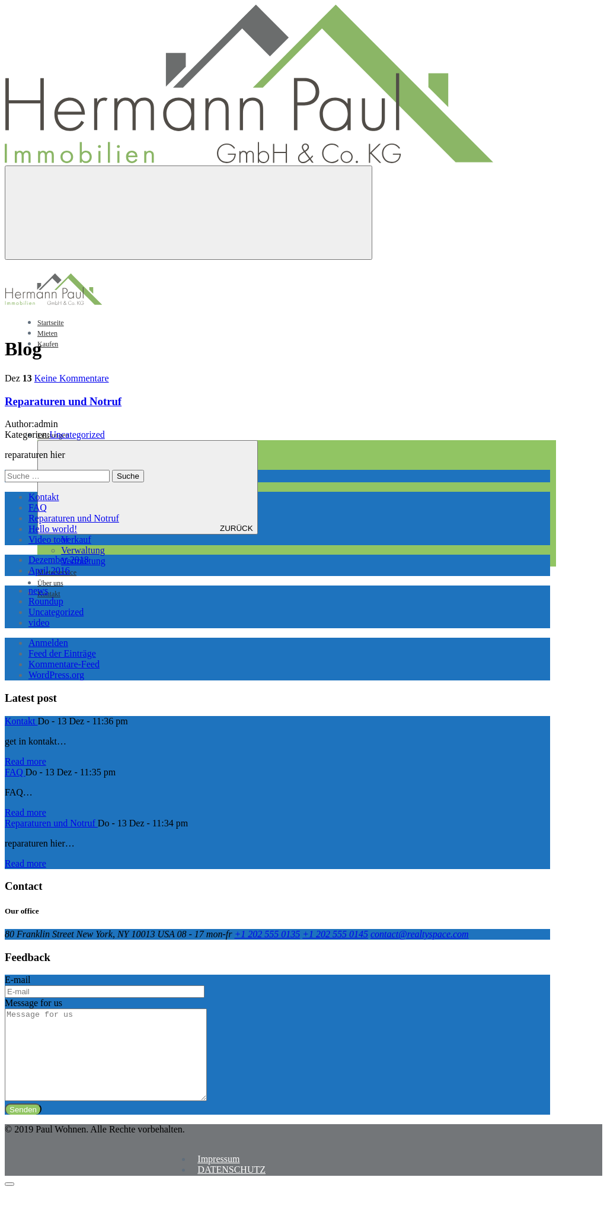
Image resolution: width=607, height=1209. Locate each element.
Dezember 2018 (58, 560)
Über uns (50, 583)
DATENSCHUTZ (231, 1187)
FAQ (37, 507)
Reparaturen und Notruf (63, 401)
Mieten (47, 333)
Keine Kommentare (71, 378)
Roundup (45, 601)
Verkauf (76, 539)
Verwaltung (83, 550)
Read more (25, 761)
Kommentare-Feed (64, 664)
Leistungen (142, 435)
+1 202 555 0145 (335, 934)
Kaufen (47, 344)
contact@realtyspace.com (419, 934)
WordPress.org (56, 675)
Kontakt (48, 594)
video (39, 623)
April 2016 (49, 570)
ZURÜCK (147, 487)
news (38, 591)
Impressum (218, 1177)
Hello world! (52, 529)
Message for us (33, 1003)
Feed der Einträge (62, 653)
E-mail (18, 980)
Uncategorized (77, 434)
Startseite (50, 323)
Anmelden (48, 643)
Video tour (48, 539)
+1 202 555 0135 (267, 934)
